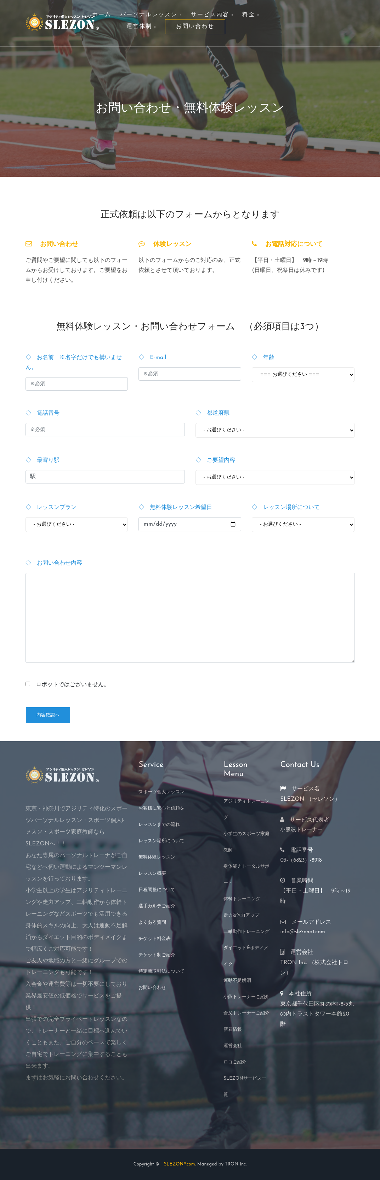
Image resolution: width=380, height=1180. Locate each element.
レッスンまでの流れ (159, 824)
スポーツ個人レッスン (161, 792)
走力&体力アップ (241, 915)
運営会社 (232, 1046)
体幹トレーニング (241, 899)
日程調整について (156, 890)
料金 (250, 15)
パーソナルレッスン (151, 15)
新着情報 (232, 1029)
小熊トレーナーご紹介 (246, 997)
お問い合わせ (195, 26)
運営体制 (141, 26)
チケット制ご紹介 (156, 955)
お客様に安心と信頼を (161, 808)
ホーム (101, 15)
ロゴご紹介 (234, 1062)
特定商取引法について (161, 971)
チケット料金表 (154, 938)
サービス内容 (212, 15)
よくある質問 (152, 922)
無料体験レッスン (156, 857)
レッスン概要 (152, 873)
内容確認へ (47, 715)
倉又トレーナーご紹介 (246, 1013)
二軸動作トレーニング (246, 931)
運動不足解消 (237, 980)
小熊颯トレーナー (301, 830)
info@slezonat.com (302, 932)
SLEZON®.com (177, 1164)
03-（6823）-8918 (301, 860)
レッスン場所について (161, 841)
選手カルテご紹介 (156, 906)
